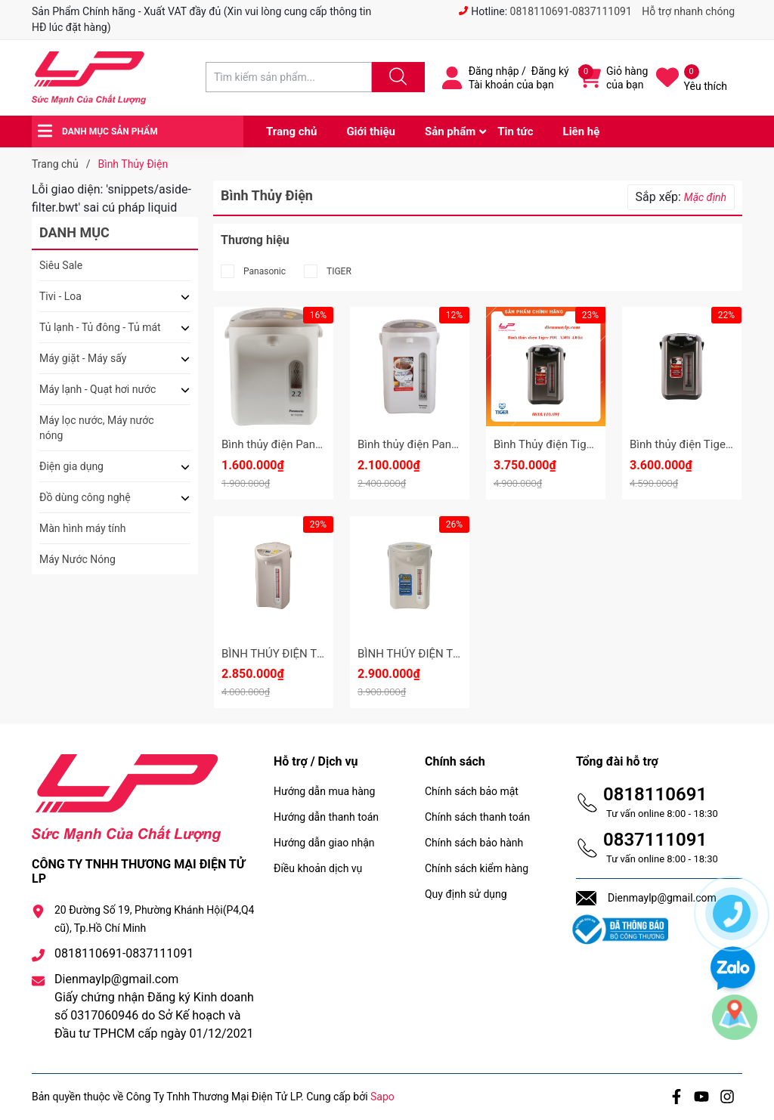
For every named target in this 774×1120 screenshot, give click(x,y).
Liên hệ (581, 131)
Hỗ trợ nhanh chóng (688, 11)
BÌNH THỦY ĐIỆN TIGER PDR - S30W (449, 654)
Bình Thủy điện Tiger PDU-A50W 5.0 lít (589, 444)
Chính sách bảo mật (472, 791)
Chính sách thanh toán (477, 817)
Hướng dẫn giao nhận (324, 843)
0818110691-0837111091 (571, 11)
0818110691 (655, 794)
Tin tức (515, 131)
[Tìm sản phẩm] (289, 77)
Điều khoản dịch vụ (318, 868)
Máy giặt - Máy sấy (82, 358)
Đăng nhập (494, 71)
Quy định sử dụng (466, 894)
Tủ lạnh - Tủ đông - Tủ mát (100, 327)
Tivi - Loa (60, 296)
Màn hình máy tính (82, 528)
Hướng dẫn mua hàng (324, 791)
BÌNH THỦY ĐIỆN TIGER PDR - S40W (312, 654)
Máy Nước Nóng (77, 559)
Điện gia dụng (71, 466)
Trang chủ (291, 131)
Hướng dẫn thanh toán (326, 817)
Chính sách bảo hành (474, 843)
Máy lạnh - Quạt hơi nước (97, 389)
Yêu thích (705, 86)
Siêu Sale (60, 265)
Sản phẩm (450, 131)
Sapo (382, 1097)
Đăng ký (550, 71)
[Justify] (396, 77)
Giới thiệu (370, 131)
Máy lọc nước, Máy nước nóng (96, 427)
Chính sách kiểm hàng (476, 868)
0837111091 (655, 839)
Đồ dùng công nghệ (85, 497)
